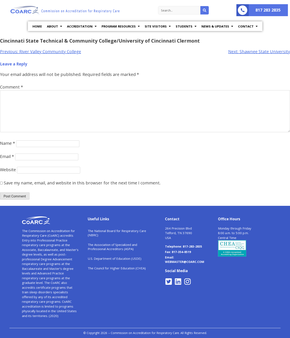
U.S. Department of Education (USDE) (114, 258)
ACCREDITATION (82, 26)
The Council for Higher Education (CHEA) (117, 268)
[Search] (204, 10)
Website (8, 169)
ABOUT (54, 26)
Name (7, 143)
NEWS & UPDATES (217, 26)
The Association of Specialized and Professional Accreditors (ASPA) (112, 247)
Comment (11, 87)
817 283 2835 (268, 10)
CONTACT (248, 26)
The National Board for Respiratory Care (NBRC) (117, 233)
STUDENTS (186, 26)
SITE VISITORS (158, 26)
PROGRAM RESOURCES (121, 26)
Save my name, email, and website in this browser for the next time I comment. (82, 183)
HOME (37, 26)
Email (7, 156)
